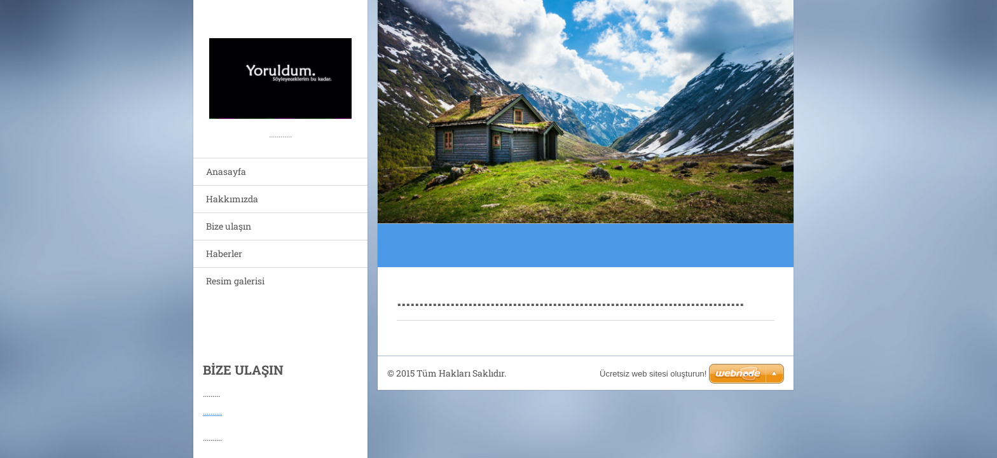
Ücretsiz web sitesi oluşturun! (653, 373)
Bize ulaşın (228, 226)
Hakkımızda (232, 199)
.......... (212, 408)
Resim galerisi (235, 281)
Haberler (224, 253)
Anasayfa (226, 171)
